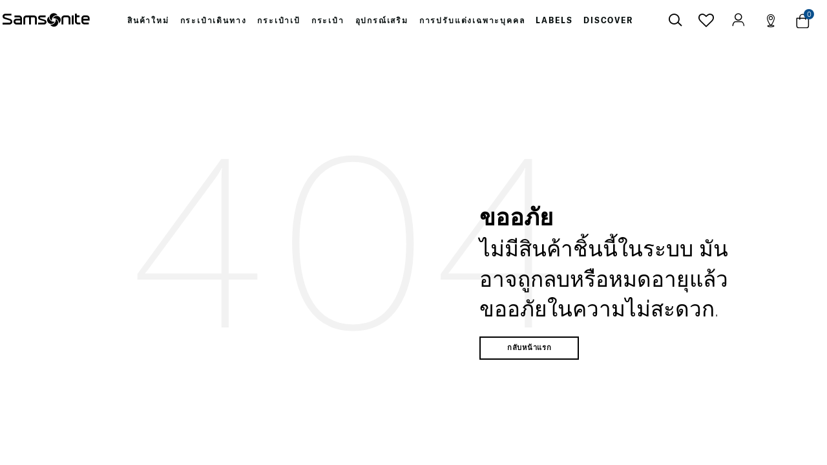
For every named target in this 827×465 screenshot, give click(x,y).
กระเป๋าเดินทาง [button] (215, 21)
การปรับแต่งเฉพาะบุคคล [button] (472, 21)
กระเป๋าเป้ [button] (280, 21)
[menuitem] (150, 21)
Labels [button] (553, 21)
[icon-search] (675, 21)
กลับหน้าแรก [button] (529, 349)
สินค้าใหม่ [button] (150, 21)
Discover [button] (607, 21)
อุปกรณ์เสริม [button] (382, 21)
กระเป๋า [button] (329, 21)
